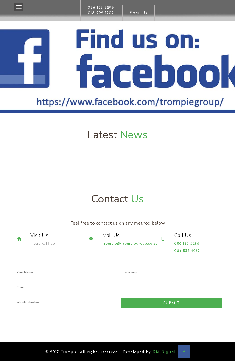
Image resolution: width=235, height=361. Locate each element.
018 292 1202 (101, 13)
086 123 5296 (100, 8)
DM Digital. (165, 351)
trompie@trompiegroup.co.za (130, 243)
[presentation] (156, 317)
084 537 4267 (187, 251)
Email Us (139, 13)
